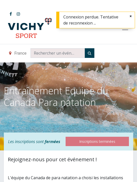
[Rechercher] (89, 53)
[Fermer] (131, 16)
